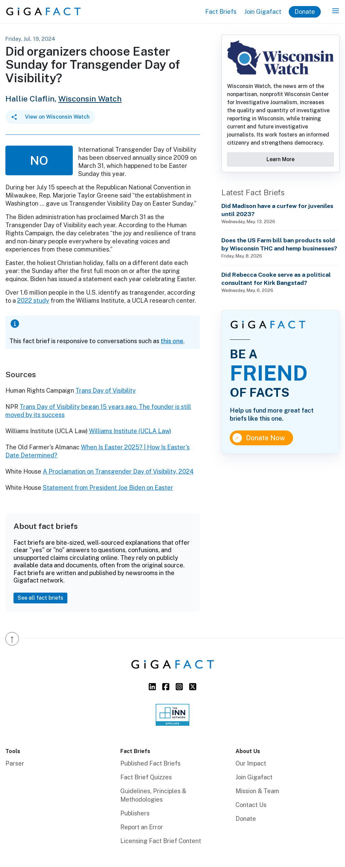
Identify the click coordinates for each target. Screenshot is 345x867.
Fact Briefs (221, 11)
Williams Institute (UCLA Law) (130, 431)
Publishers (135, 813)
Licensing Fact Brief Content (160, 840)
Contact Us (251, 804)
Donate (304, 11)
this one (172, 341)
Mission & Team (257, 791)
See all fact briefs (40, 598)
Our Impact (251, 763)
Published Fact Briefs (150, 763)
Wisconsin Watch (90, 98)
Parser (14, 763)
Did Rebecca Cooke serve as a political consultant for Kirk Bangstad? (276, 278)
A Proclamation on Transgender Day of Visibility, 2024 (118, 471)
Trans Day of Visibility (105, 390)
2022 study (33, 300)
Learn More (280, 159)
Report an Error (141, 827)
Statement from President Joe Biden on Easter (108, 487)
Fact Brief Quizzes (146, 777)
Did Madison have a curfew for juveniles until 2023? (277, 209)
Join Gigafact (262, 11)
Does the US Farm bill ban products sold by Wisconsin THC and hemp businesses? (279, 244)
